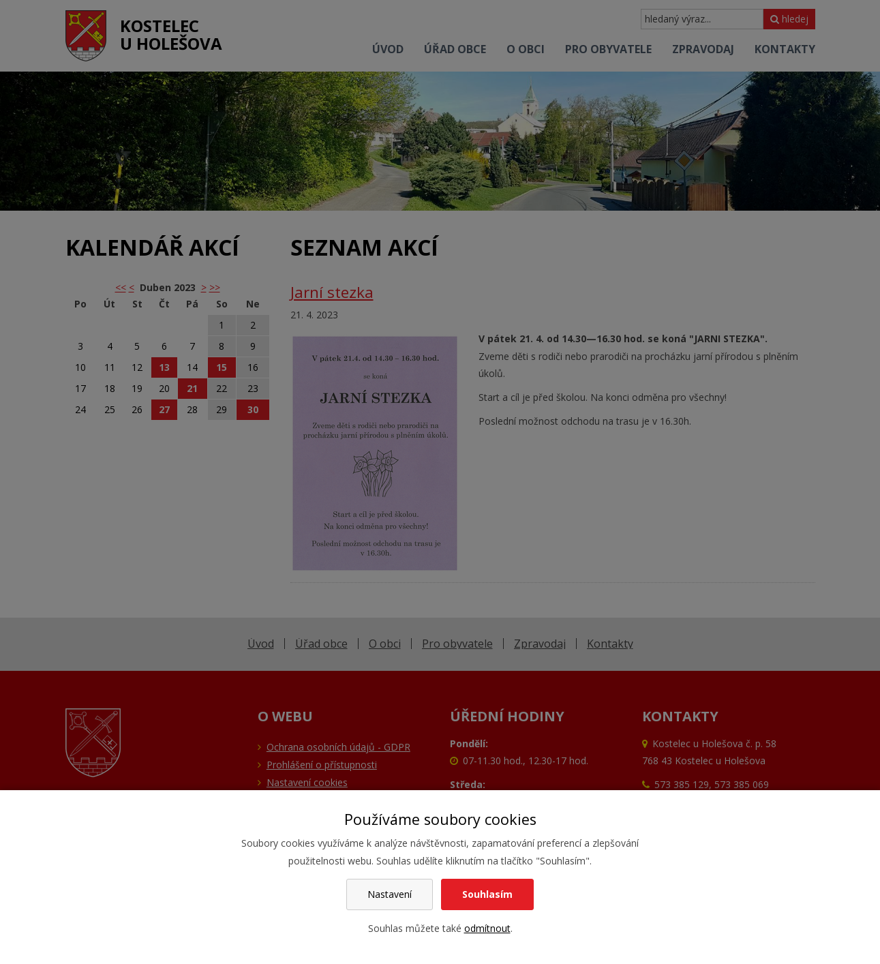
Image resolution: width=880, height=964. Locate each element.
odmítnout (487, 928)
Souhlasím (487, 894)
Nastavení (389, 894)
